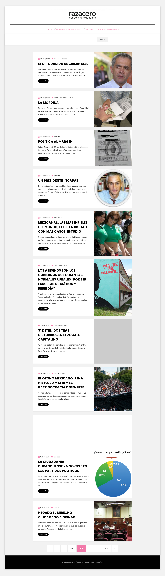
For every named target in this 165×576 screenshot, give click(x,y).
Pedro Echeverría (60, 266)
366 (72, 549)
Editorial (67, 30)
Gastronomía (121, 30)
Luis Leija (57, 508)
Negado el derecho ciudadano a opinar (56, 515)
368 (93, 549)
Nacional (57, 137)
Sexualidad (104, 30)
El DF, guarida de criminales (63, 63)
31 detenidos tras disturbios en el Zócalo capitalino (59, 335)
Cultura (91, 30)
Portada (41, 30)
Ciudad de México (60, 59)
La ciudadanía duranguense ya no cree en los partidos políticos (62, 466)
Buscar (102, 39)
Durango (53, 30)
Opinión (79, 30)
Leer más (43, 81)
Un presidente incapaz (58, 180)
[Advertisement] (82, 431)
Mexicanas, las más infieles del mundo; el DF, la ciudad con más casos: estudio (63, 227)
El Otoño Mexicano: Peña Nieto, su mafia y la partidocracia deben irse (61, 383)
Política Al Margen (55, 141)
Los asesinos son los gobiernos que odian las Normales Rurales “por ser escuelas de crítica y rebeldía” (62, 279)
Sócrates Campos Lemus (63, 98)
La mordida (48, 102)
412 (112, 549)
